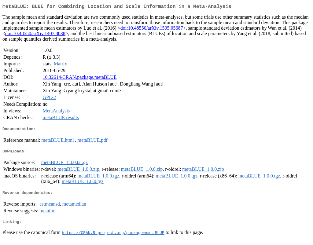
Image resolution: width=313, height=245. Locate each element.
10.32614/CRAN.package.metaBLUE (79, 78)
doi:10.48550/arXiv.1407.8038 (35, 34)
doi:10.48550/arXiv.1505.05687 (151, 29)
